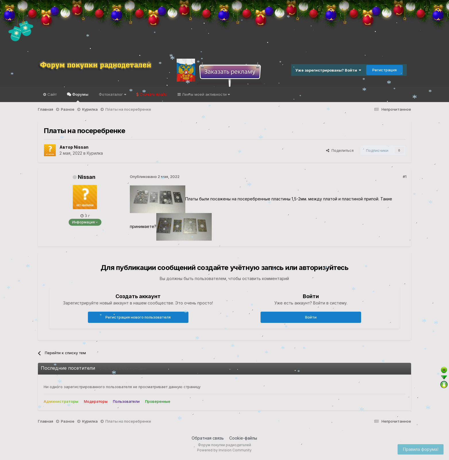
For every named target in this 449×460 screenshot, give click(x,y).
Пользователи (126, 401)
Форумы (79, 97)
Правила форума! (420, 449)
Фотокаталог (112, 94)
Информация (85, 222)
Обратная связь (208, 438)
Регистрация (384, 70)
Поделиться (340, 150)
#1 (404, 176)
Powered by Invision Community (224, 450)
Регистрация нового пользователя (138, 317)
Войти (311, 317)
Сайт (51, 94)
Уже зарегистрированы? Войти (328, 70)
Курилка (95, 153)
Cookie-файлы (243, 438)
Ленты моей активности (205, 94)
